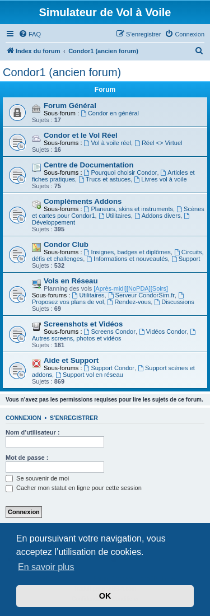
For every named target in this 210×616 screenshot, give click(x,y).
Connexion (23, 417)
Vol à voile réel (107, 142)
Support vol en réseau (89, 374)
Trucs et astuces (104, 179)
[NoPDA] (139, 288)
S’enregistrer (74, 417)
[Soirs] (159, 288)
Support (185, 258)
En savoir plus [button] (46, 567)
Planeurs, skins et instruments (129, 209)
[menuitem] (29, 34)
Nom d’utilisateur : (33, 432)
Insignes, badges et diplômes (127, 252)
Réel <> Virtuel (158, 142)
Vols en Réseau (71, 281)
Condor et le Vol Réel (81, 135)
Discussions (174, 301)
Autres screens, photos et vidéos (114, 335)
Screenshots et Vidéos (83, 324)
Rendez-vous (129, 301)
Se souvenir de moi (37, 478)
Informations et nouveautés (127, 258)
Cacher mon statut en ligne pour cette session (74, 487)
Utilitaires (115, 215)
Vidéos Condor (162, 331)
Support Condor (109, 368)
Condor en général (110, 113)
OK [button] (105, 595)
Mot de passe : (27, 457)
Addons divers (157, 215)
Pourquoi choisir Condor (120, 172)
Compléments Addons (83, 201)
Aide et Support (71, 360)
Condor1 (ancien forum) (62, 72)
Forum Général (70, 105)
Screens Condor (110, 331)
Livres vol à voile (160, 179)
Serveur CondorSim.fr (141, 295)
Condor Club (66, 244)
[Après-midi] (110, 288)
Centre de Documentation (88, 165)
